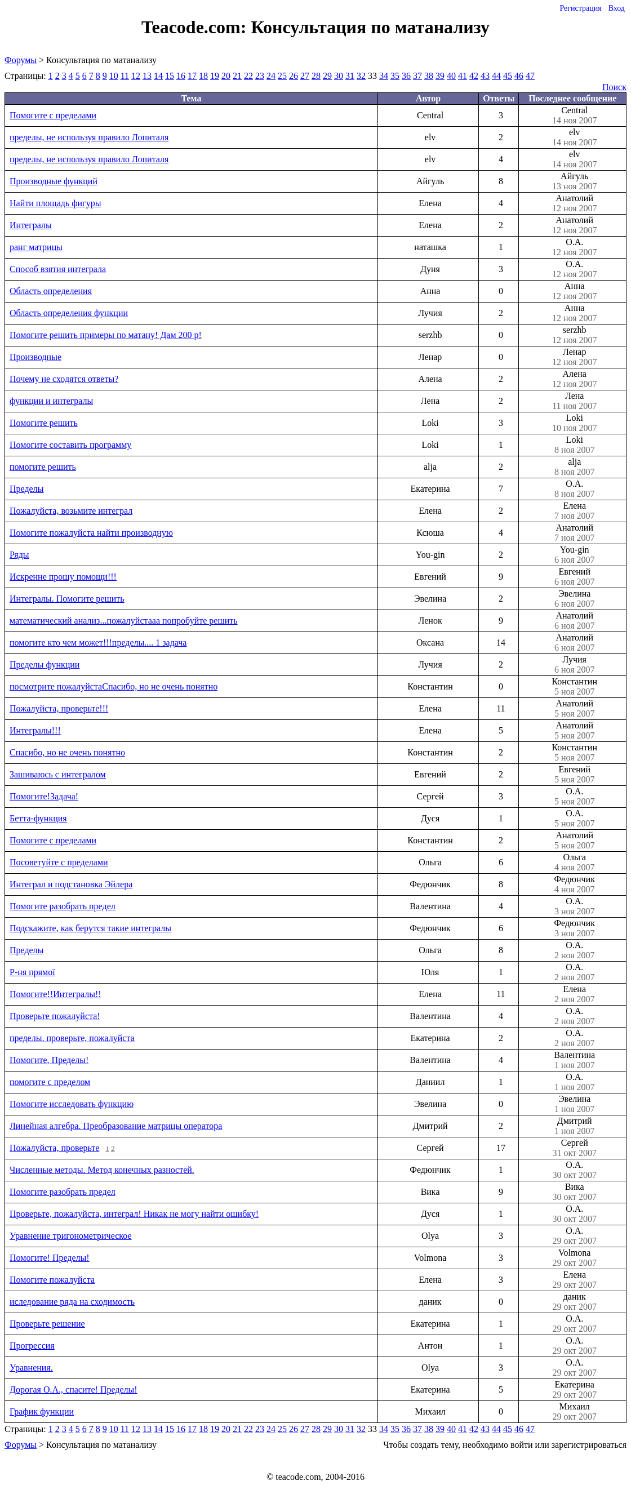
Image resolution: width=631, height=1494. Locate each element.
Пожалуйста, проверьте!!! (59, 708)
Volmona (574, 1258)
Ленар (574, 357)
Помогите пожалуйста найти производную (91, 532)
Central (574, 115)
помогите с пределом (50, 1082)
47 (530, 76)
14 (158, 76)
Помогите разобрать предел (62, 906)
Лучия (574, 665)
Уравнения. (31, 1367)
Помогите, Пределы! (49, 1060)
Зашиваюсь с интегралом (58, 774)
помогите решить (43, 467)
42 (473, 76)
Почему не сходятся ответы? (64, 379)
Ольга (574, 862)
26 (293, 76)
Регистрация (580, 8)
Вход (616, 8)
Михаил (574, 1412)
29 (327, 76)
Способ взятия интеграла (58, 269)
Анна (574, 291)
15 (169, 76)
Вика (574, 1192)
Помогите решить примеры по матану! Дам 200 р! (106, 335)
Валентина (574, 1060)
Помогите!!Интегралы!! (55, 994)
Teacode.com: (196, 27)
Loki (574, 423)
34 (383, 76)
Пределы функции (44, 664)
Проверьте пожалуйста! (55, 1016)
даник (574, 1302)
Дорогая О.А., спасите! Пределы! (73, 1389)
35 (394, 76)
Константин (574, 687)
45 (507, 76)
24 (270, 76)
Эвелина (574, 599)
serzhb (574, 335)
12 (135, 76)
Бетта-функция (38, 818)
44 (496, 76)
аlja (574, 467)
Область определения (51, 291)
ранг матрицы (36, 247)
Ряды (19, 554)
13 (147, 76)
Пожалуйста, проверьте (54, 1148)
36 (406, 76)
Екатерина (574, 1390)
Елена (574, 511)
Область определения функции (69, 313)
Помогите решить (44, 423)
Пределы (26, 488)
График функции (42, 1411)
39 (440, 76)
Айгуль (574, 181)
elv (574, 137)
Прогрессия (32, 1345)
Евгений (574, 577)
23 (259, 76)
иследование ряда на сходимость (72, 1301)
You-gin (574, 555)
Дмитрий (574, 1126)
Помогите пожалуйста (52, 1279)
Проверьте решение (47, 1323)
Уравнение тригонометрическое (71, 1235)
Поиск (614, 87)
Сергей (574, 1148)
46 (518, 76)
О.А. (574, 247)
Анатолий (574, 203)
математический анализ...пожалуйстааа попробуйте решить (124, 620)
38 (428, 76)
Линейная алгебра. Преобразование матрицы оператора (116, 1126)
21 (237, 76)
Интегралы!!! (35, 730)
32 (361, 76)
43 (485, 76)
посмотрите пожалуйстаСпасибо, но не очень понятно (113, 686)
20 (225, 76)
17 (192, 76)
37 (417, 76)
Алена (574, 379)
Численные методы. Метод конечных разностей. (102, 1170)
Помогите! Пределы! (50, 1257)
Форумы (21, 60)
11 (125, 76)
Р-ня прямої (32, 972)
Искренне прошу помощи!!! (63, 576)
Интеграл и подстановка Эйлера (71, 884)
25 (282, 76)
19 (214, 76)
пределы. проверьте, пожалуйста (72, 1038)
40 (451, 76)
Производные (35, 357)
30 (338, 76)
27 (304, 76)
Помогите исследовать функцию (72, 1104)
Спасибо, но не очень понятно (67, 752)
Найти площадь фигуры (55, 203)
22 (248, 76)
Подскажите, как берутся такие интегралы (90, 928)
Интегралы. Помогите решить (67, 598)
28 (316, 76)
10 (113, 76)
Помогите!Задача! (44, 796)
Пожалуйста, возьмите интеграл (71, 510)
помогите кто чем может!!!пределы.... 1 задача (98, 642)
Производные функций (53, 181)
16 (180, 76)
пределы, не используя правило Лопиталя (89, 137)
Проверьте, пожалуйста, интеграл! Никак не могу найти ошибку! (134, 1214)
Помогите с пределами (53, 115)
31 (349, 76)
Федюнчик (574, 884)
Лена (574, 401)
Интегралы (31, 225)
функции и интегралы (51, 401)
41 (462, 76)
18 (203, 76)
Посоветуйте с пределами (59, 862)
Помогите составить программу (70, 445)
